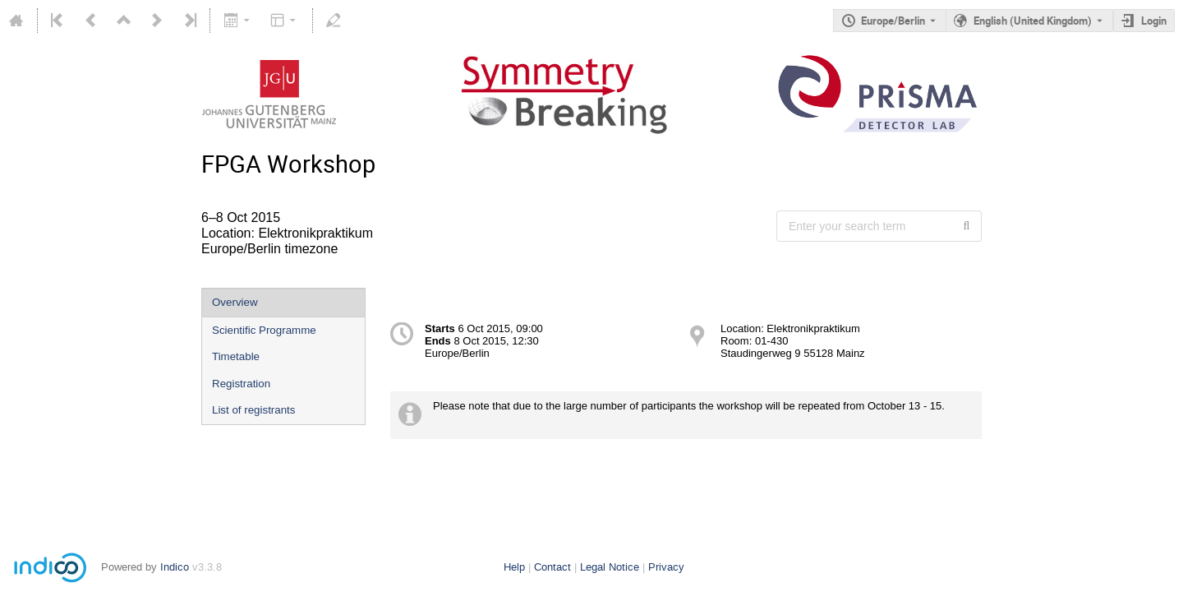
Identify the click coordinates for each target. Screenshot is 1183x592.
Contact (552, 567)
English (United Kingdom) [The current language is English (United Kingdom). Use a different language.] (1033, 20)
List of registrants (253, 410)
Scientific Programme (264, 330)
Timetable (236, 356)
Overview (235, 302)
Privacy (666, 567)
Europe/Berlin (893, 20)
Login (1154, 20)
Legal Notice (609, 567)
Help (514, 567)
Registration (241, 383)
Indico (174, 567)
